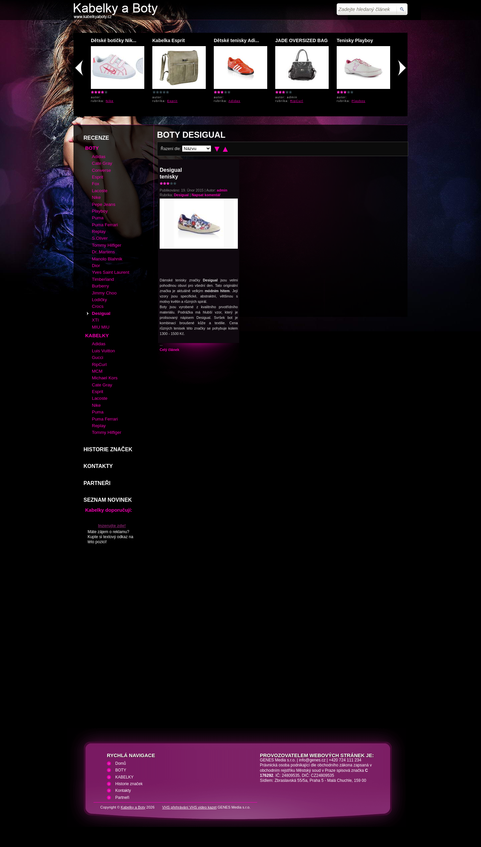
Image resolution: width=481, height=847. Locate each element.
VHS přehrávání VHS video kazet (189, 807)
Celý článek (169, 350)
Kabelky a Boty (133, 807)
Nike (110, 101)
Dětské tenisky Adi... (236, 40)
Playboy (358, 101)
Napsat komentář (206, 195)
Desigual (181, 195)
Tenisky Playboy (355, 40)
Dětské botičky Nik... (113, 40)
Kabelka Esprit (168, 40)
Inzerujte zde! (112, 525)
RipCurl (296, 101)
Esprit (172, 101)
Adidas (234, 101)
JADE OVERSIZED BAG (301, 40)
